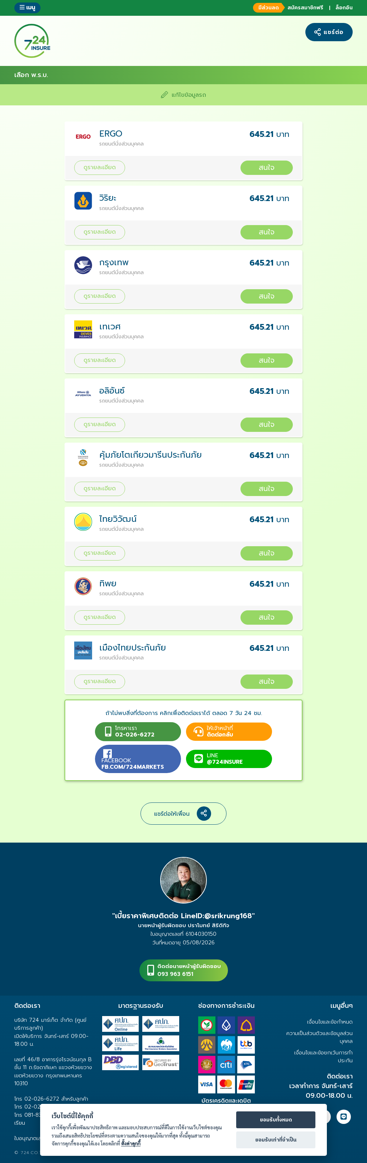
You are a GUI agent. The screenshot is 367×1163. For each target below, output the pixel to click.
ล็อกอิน (344, 7)
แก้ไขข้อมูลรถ (183, 94)
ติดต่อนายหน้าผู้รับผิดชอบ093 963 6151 (189, 970)
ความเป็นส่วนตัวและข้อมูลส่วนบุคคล (319, 1037)
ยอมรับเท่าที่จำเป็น (275, 1140)
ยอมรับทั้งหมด (276, 1120)
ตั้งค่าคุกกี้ (130, 1143)
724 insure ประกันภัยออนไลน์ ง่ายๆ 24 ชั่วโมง (32, 41)
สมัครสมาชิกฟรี (287, 7)
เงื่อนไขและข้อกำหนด (330, 1022)
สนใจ (267, 167)
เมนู (27, 7)
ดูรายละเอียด (100, 167)
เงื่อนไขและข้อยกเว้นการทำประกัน (323, 1056)
